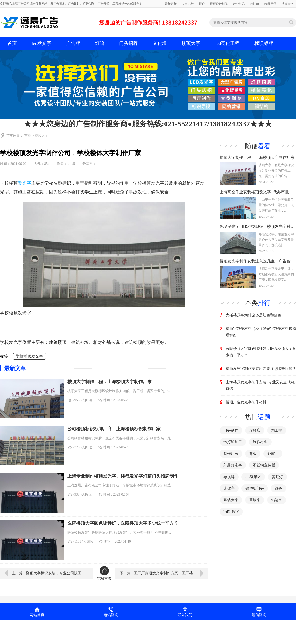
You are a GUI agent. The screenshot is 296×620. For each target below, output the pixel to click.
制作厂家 (230, 454)
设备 (278, 488)
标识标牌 (263, 43)
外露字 (272, 454)
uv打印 (254, 4)
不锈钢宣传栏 (264, 465)
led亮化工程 (227, 43)
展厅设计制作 (219, 4)
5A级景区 (253, 477)
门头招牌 (128, 43)
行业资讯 (239, 4)
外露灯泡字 (232, 465)
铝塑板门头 (254, 488)
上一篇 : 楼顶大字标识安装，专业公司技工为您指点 (49, 573)
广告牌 (73, 43)
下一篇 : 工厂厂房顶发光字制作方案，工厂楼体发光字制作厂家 (164, 573)
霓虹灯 (277, 477)
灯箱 (99, 43)
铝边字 (276, 500)
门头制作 (230, 430)
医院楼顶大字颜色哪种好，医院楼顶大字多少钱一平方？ (261, 352)
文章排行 (188, 4)
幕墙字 (254, 500)
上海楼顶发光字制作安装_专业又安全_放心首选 (261, 385)
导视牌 (229, 477)
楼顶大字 (288, 4)
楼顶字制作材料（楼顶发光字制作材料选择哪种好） (261, 332)
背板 (253, 454)
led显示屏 (270, 4)
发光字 (24, 183)
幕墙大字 (230, 500)
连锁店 (254, 430)
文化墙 (160, 43)
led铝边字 (231, 512)
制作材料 (260, 442)
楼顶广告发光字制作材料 (246, 402)
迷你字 (229, 488)
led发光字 (41, 43)
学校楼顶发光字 (29, 356)
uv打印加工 (232, 442)
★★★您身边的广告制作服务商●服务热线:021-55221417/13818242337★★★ (148, 124)
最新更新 (171, 4)
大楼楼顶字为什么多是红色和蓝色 (253, 315)
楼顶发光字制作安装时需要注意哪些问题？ (261, 369)
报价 (202, 4)
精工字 (276, 430)
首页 (12, 43)
